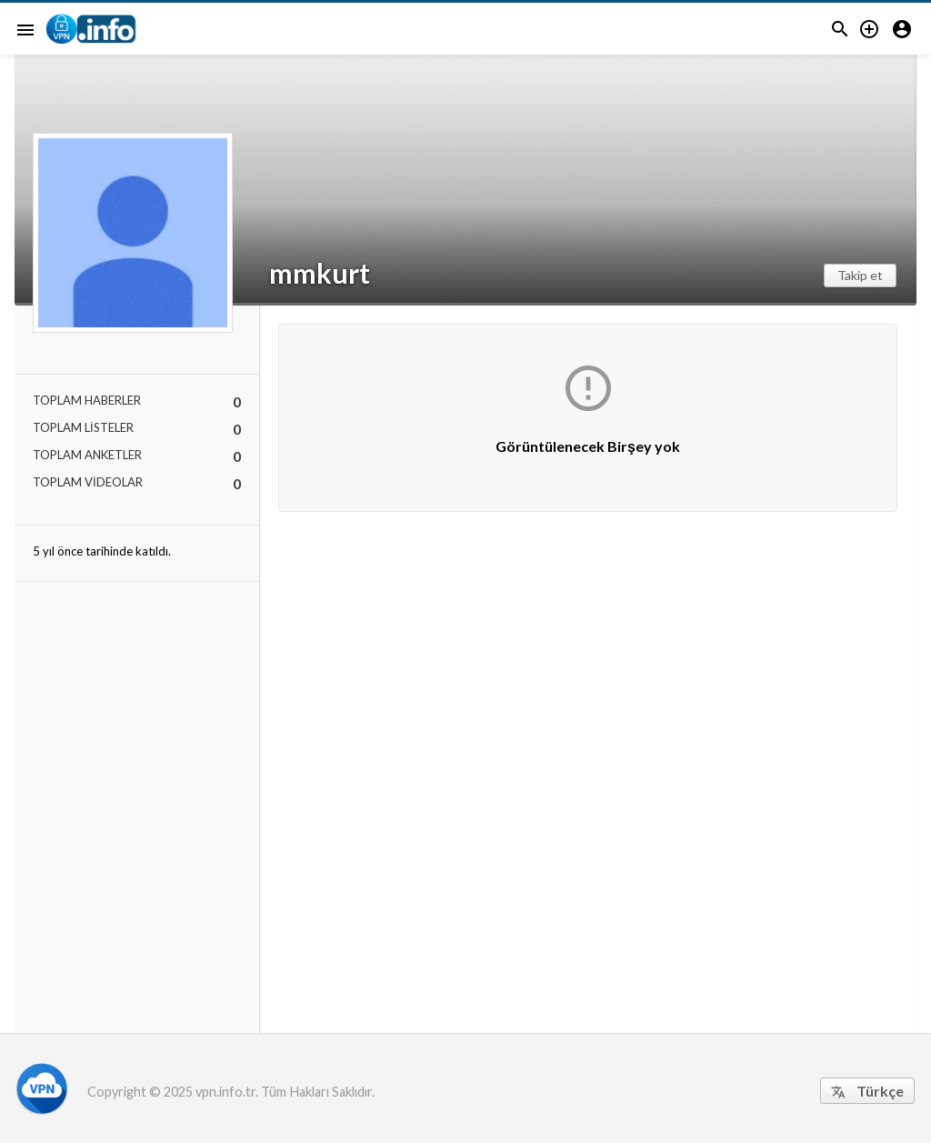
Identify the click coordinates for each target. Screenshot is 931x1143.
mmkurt (319, 272)
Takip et (860, 275)
